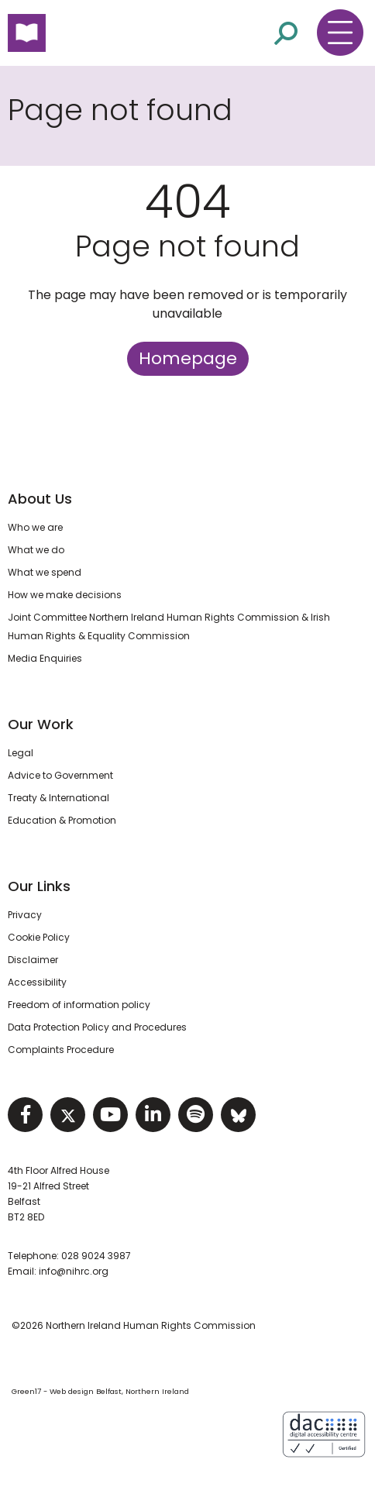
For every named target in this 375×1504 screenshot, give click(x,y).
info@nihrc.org (73, 1271)
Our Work (41, 724)
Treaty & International (58, 797)
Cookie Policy (39, 937)
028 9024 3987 (96, 1255)
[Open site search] (286, 33)
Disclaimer (33, 959)
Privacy (25, 914)
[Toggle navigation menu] (340, 32)
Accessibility (37, 982)
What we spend (44, 572)
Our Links (39, 886)
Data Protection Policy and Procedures (97, 1027)
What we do (36, 549)
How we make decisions (65, 594)
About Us (40, 498)
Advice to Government (60, 775)
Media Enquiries (45, 658)
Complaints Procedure (61, 1049)
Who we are (35, 527)
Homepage (188, 358)
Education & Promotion (62, 820)
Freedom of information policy (79, 1004)
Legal (20, 752)
